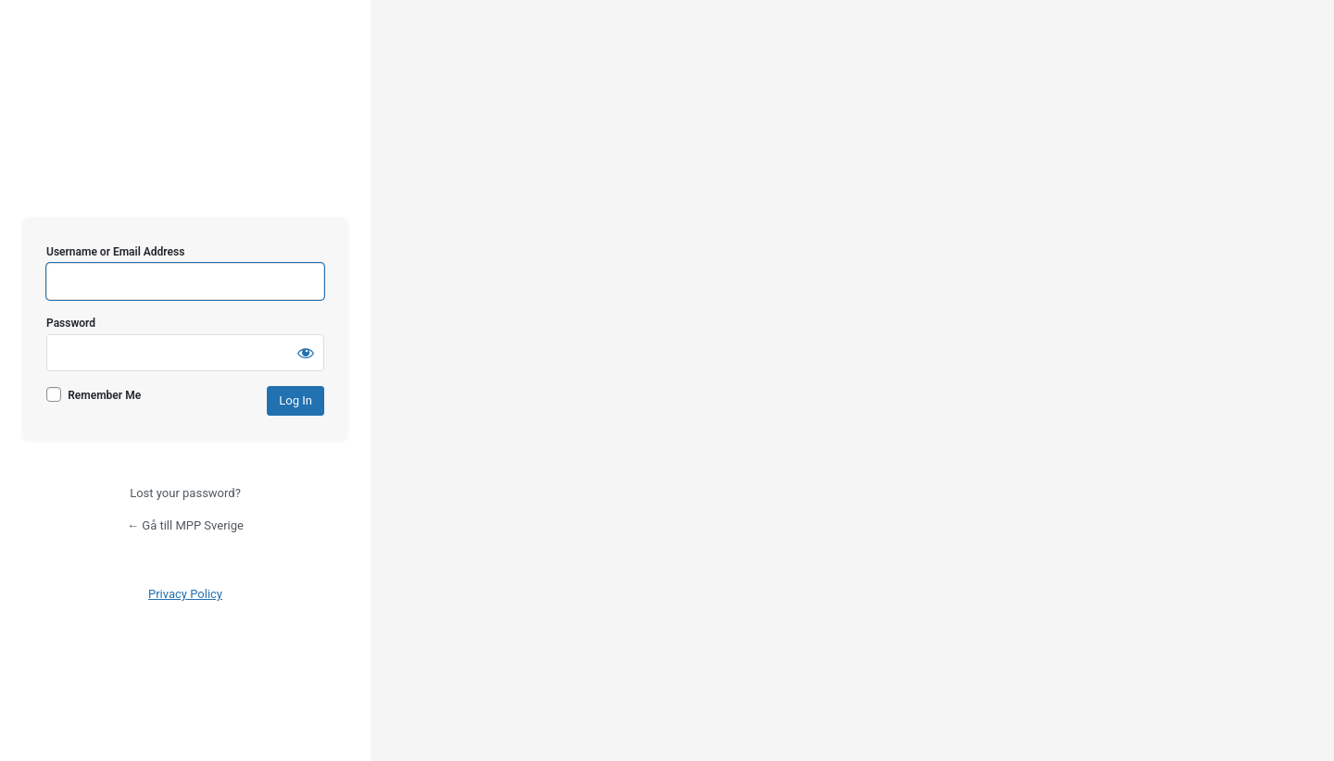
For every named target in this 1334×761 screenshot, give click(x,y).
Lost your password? (185, 493)
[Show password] (305, 352)
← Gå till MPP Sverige (185, 525)
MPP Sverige (185, 165)
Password (70, 323)
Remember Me (104, 395)
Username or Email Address (115, 251)
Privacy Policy (185, 594)
